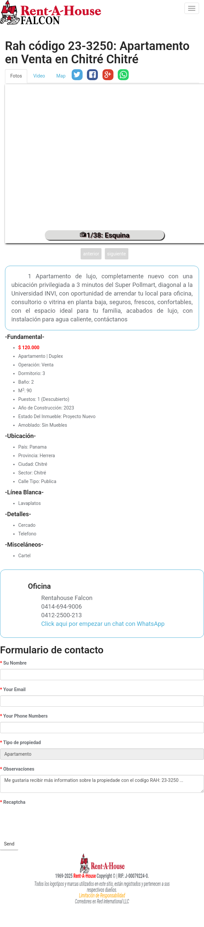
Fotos (16, 76)
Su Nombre (15, 663)
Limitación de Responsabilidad (102, 894)
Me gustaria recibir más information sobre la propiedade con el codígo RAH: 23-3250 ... (102, 784)
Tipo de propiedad (22, 742)
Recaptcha (14, 802)
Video (39, 76)
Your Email (14, 689)
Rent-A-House (73, 876)
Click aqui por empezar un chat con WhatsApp (103, 623)
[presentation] (50, 821)
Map (61, 76)
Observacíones (18, 769)
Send (9, 843)
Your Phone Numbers (25, 716)
